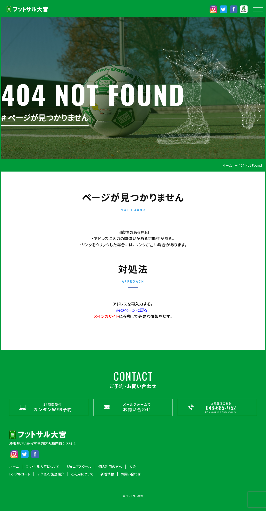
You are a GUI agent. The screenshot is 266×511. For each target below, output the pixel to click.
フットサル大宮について (42, 467)
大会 (132, 467)
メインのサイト (106, 316)
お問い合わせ (131, 474)
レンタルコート (19, 474)
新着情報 (107, 474)
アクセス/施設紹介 (50, 474)
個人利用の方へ (110, 467)
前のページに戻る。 (133, 310)
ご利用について (82, 474)
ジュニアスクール (78, 467)
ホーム (227, 165)
